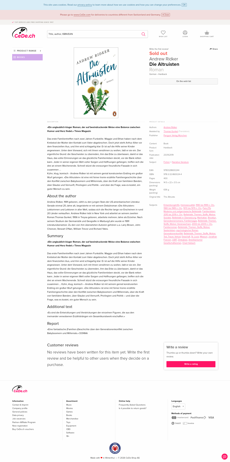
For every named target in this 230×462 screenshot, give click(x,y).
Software (70, 432)
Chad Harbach (188, 243)
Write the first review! (158, 49)
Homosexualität (188, 205)
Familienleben (208, 211)
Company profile (19, 408)
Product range (26, 51)
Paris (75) (207, 208)
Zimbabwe (182, 240)
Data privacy (18, 415)
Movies (69, 408)
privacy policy (85, 4)
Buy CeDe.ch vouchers (23, 429)
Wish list (163, 33)
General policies (19, 411)
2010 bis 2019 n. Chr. (173, 215)
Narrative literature (180, 162)
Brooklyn (212, 218)
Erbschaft (186, 237)
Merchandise (72, 418)
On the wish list (183, 81)
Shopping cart (207, 33)
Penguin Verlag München (175, 135)
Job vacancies (19, 418)
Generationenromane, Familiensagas (180, 221)
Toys (68, 422)
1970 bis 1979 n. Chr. (192, 208)
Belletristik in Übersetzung (184, 218)
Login (185, 33)
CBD (68, 429)
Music (69, 405)
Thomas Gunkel (171, 131)
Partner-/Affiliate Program (23, 422)
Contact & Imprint (20, 405)
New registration (20, 426)
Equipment (71, 426)
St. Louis (195, 237)
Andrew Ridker (170, 127)
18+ (67, 436)
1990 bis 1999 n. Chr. (205, 205)
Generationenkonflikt (173, 234)
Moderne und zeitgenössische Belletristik (182, 211)
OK (184, 4)
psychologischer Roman (187, 230)
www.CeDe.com (82, 14)
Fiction (167, 162)
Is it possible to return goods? (132, 408)
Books (21, 57)
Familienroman (170, 227)
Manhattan (202, 218)
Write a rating (191, 364)
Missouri (203, 237)
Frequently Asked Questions (132, 405)
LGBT (174, 240)
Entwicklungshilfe (172, 205)
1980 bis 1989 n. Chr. (173, 208)
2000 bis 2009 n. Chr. (202, 224)
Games (69, 411)
